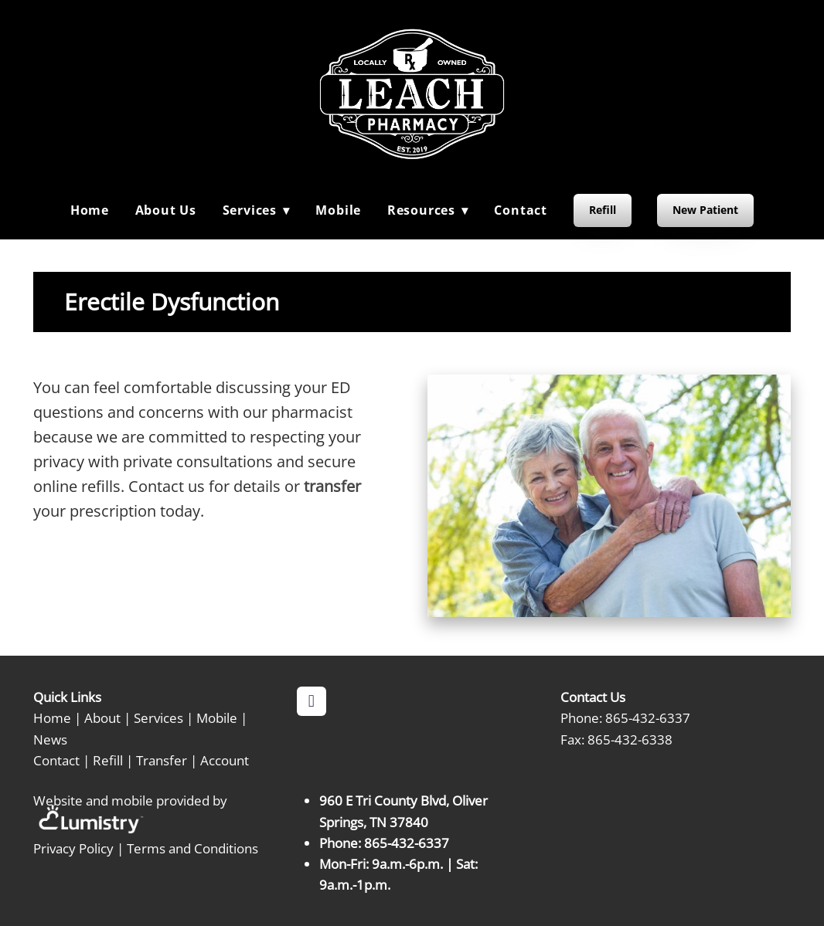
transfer (332, 486)
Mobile (338, 210)
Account (224, 760)
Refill (602, 210)
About (102, 717)
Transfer (161, 760)
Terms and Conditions (192, 848)
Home (89, 210)
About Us (165, 210)
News (50, 739)
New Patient (705, 210)
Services (158, 717)
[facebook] (311, 701)
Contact (520, 210)
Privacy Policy (73, 848)
